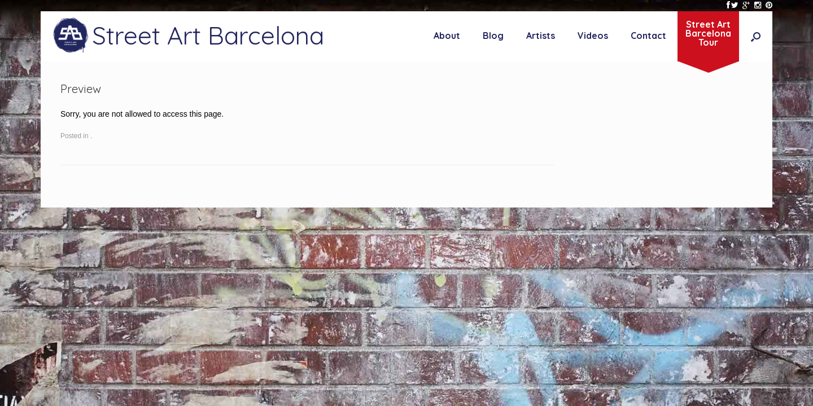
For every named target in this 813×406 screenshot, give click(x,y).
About (447, 35)
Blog (493, 35)
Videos (593, 35)
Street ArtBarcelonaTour (708, 33)
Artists (540, 35)
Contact (648, 35)
